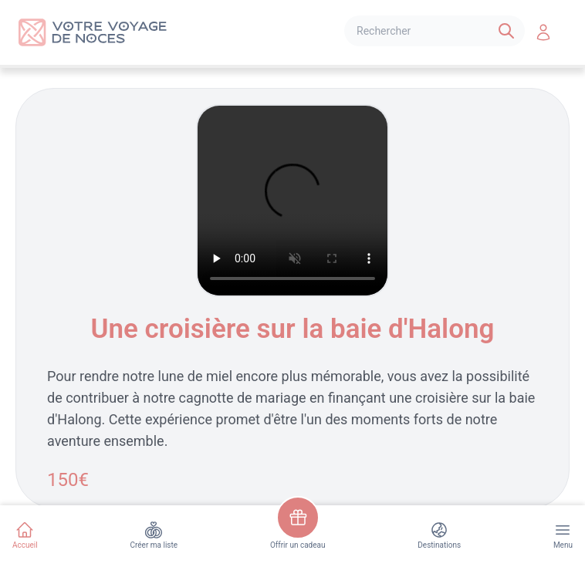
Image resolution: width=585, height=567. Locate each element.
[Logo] (93, 32)
